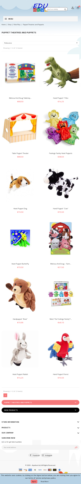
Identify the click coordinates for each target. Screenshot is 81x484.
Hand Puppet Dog (20, 208)
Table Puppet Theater (20, 153)
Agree (34, 481)
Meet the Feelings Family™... (61, 319)
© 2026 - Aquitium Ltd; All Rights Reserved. (40, 465)
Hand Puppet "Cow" (60, 208)
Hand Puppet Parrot (61, 374)
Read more (45, 481)
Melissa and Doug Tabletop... (20, 98)
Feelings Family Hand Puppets (60, 153)
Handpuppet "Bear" (20, 319)
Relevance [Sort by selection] (41, 43)
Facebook (36, 455)
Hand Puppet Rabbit (20, 374)
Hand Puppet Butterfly (20, 263)
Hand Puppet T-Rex (60, 98)
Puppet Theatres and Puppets (18, 402)
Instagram (48, 455)
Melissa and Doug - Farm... (60, 263)
